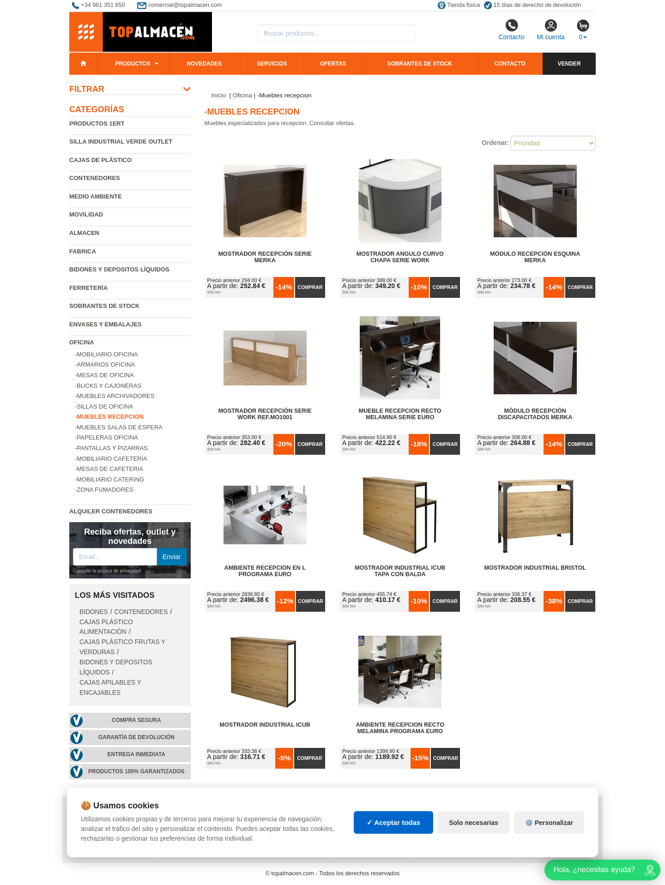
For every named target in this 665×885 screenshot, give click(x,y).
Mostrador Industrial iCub (265, 725)
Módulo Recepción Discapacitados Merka (535, 414)
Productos (132, 63)
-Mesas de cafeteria (109, 468)
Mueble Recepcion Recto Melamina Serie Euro (400, 414)
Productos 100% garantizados (136, 771)
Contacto (511, 29)
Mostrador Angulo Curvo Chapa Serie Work (400, 257)
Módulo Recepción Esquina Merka (535, 257)
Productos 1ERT (97, 123)
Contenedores (94, 178)
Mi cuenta (551, 29)
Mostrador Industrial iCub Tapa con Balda (400, 571)
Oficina (81, 342)
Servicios (272, 63)
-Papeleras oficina (106, 437)
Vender (569, 63)
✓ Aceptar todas (394, 846)
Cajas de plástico (100, 160)
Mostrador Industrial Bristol (535, 568)
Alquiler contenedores (110, 511)
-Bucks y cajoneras (108, 385)
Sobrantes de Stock (104, 305)
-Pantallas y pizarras (111, 448)
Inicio (219, 95)
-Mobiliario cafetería (111, 458)
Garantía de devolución (136, 737)
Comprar (309, 287)
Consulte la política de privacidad (107, 570)
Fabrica (82, 251)
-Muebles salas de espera (119, 427)
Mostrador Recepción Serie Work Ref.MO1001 (265, 414)
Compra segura (136, 720)
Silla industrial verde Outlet (120, 141)
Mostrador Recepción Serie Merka (265, 257)
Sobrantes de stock (419, 63)
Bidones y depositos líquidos (119, 269)
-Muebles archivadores (114, 395)
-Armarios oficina (105, 364)
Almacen (84, 232)
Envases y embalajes (105, 324)
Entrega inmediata (136, 754)
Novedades (204, 63)
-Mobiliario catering (109, 479)
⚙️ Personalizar (549, 845)
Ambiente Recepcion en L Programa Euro (265, 571)
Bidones (93, 611)
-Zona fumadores (104, 489)
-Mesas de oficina (104, 375)
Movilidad (86, 214)
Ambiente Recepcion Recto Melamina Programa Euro (400, 728)
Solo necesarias (473, 845)
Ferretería (88, 287)
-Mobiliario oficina (106, 354)
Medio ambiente (95, 196)
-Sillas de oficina (104, 406)
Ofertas (333, 63)
